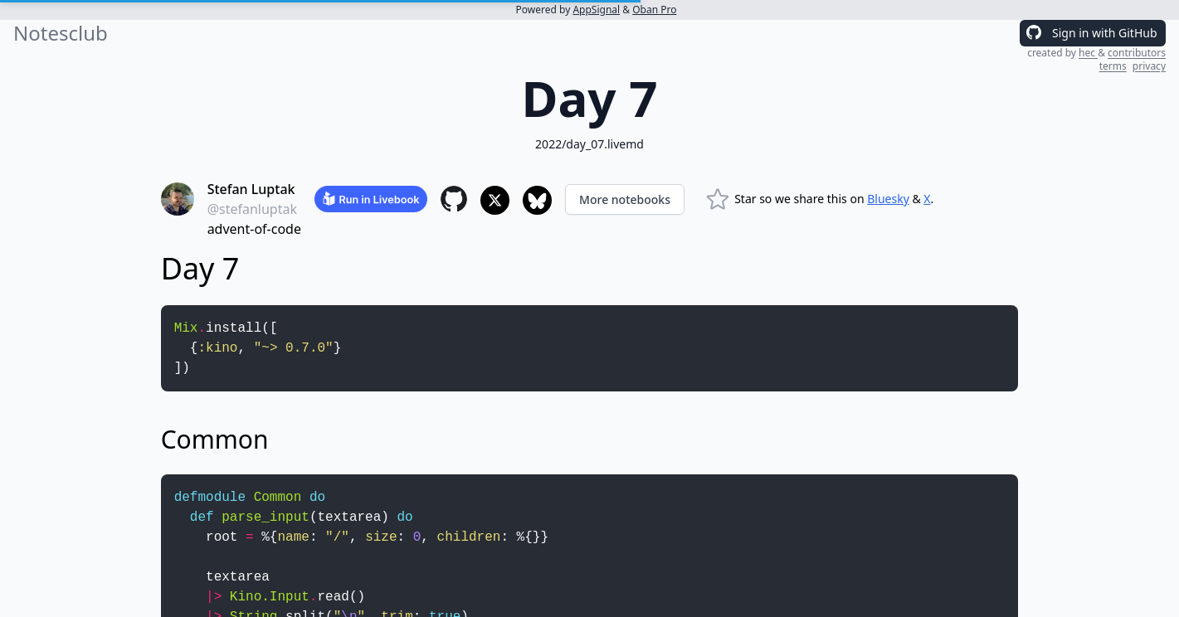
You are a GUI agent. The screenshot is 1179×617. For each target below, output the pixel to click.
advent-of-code (254, 229)
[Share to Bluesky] (537, 200)
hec (1088, 53)
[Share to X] (494, 200)
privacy (1149, 66)
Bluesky (888, 198)
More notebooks (624, 199)
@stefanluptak (252, 209)
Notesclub (60, 33)
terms (1113, 66)
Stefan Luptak (251, 189)
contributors (1137, 53)
